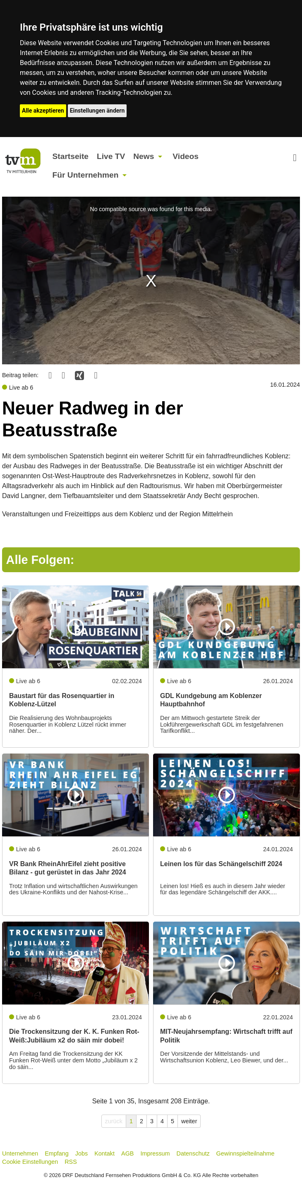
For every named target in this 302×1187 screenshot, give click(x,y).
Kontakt (104, 1153)
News (143, 156)
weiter (189, 1121)
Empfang (57, 1153)
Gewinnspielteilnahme (245, 1153)
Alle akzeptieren (43, 110)
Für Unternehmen (86, 175)
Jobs (81, 1153)
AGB (127, 1153)
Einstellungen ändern (97, 110)
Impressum (155, 1153)
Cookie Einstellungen (30, 1161)
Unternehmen (20, 1153)
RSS (71, 1161)
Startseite (71, 156)
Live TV (111, 156)
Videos (186, 156)
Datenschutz (193, 1153)
